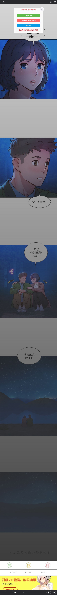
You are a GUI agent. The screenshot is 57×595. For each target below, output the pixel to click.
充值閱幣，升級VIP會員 (28, 20)
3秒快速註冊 (28, 15)
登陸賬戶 (28, 25)
